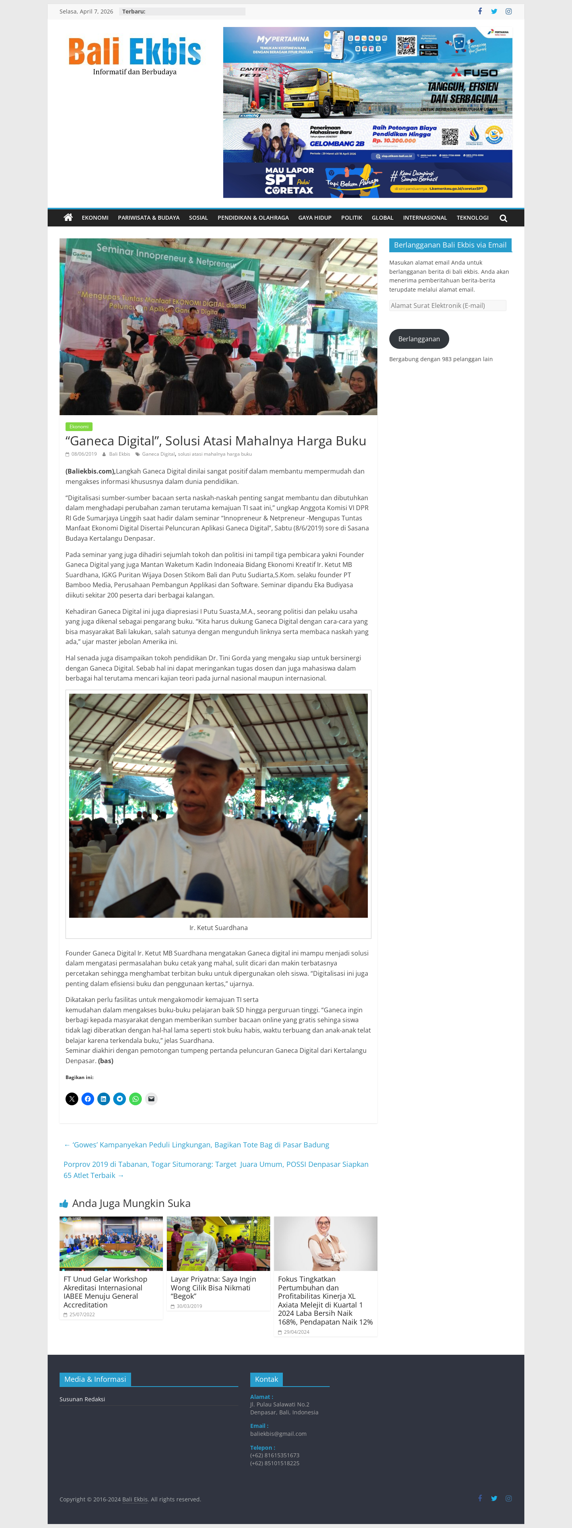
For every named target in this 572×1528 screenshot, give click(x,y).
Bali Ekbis (120, 454)
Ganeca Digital (158, 454)
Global (383, 217)
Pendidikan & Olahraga (253, 217)
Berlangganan (419, 339)
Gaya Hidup (315, 217)
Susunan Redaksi (82, 1399)
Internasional (425, 217)
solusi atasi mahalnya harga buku (215, 454)
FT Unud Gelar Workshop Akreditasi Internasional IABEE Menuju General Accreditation (105, 1291)
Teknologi (473, 217)
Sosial (198, 217)
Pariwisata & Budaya (149, 217)
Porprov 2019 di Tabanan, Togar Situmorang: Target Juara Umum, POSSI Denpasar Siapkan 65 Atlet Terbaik (216, 1169)
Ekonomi (95, 217)
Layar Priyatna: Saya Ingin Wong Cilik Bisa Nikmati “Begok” (213, 1287)
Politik (351, 217)
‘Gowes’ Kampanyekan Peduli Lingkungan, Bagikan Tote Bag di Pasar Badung (196, 1144)
